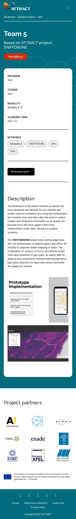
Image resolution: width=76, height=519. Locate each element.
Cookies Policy (38, 507)
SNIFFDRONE (15, 47)
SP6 (53, 143)
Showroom (10, 17)
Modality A (16, 143)
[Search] (69, 8)
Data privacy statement (36, 503)
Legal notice (58, 503)
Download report (20, 171)
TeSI (40, 17)
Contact (15, 503)
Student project (26, 17)
